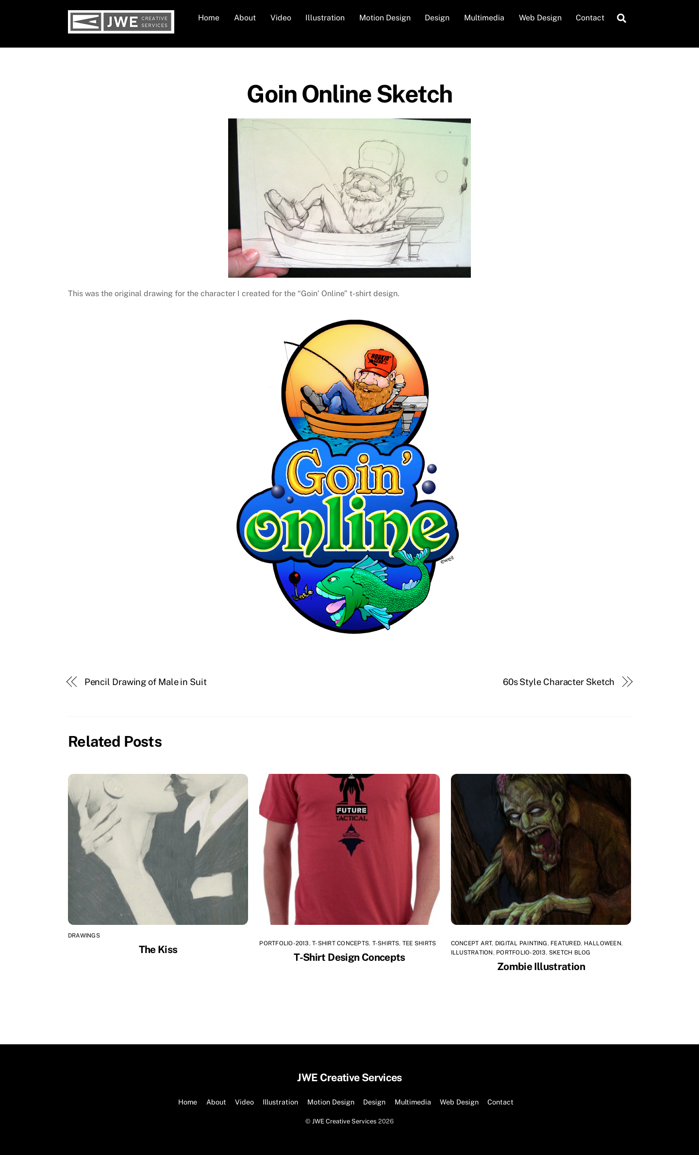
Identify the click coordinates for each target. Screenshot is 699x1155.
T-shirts (385, 943)
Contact (590, 17)
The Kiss (158, 949)
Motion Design (385, 17)
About (245, 17)
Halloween (602, 943)
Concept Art (471, 943)
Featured (565, 943)
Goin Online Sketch (349, 94)
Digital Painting (521, 943)
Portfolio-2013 (284, 943)
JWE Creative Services (344, 1121)
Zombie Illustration (541, 966)
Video (280, 17)
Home (208, 17)
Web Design (540, 17)
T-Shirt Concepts (340, 943)
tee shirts (419, 943)
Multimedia (484, 17)
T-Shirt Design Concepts (349, 957)
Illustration (325, 17)
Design (437, 17)
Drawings (84, 935)
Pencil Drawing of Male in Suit (145, 682)
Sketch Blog (570, 952)
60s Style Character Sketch (559, 682)
